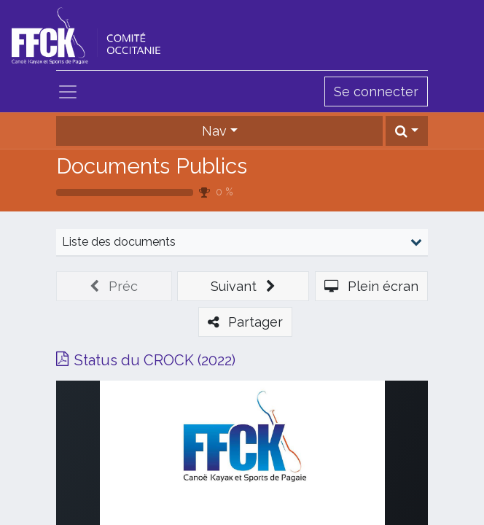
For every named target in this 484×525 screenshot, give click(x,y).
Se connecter (376, 91)
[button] (407, 131)
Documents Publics (151, 166)
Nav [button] (214, 131)
